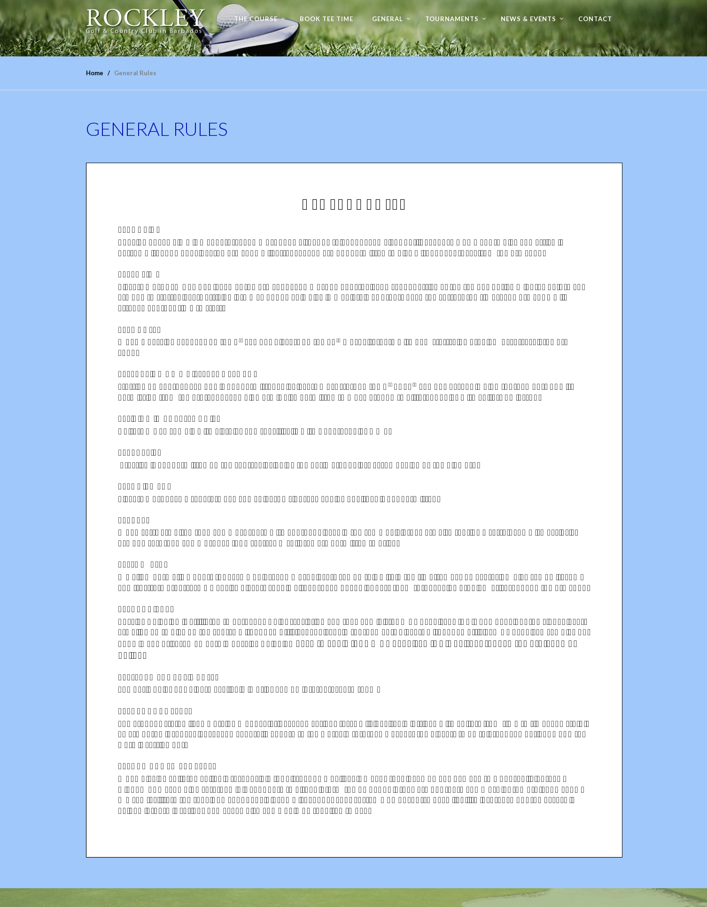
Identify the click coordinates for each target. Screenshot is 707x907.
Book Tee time (326, 19)
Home (94, 73)
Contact (595, 19)
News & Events (528, 19)
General (387, 19)
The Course (256, 19)
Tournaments (452, 19)
